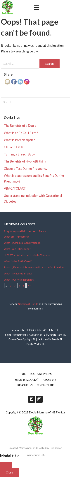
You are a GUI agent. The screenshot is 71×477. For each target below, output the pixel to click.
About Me (49, 379)
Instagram (39, 399)
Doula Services (41, 374)
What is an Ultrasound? (17, 248)
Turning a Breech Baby (19, 154)
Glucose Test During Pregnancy (25, 168)
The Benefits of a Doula (20, 125)
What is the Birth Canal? (18, 261)
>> (29, 285)
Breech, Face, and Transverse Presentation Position (34, 267)
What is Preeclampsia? (19, 140)
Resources (25, 385)
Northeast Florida (28, 303)
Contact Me (45, 385)
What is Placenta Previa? (18, 273)
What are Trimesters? (16, 236)
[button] (36, 7)
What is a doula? (27, 379)
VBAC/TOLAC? (14, 188)
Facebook (31, 399)
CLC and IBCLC (14, 147)
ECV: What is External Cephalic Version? (27, 254)
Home (21, 374)
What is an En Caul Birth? (21, 133)
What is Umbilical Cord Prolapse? (22, 242)
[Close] (6, 465)
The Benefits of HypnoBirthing (25, 161)
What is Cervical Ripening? (19, 279)
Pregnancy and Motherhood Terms (25, 231)
